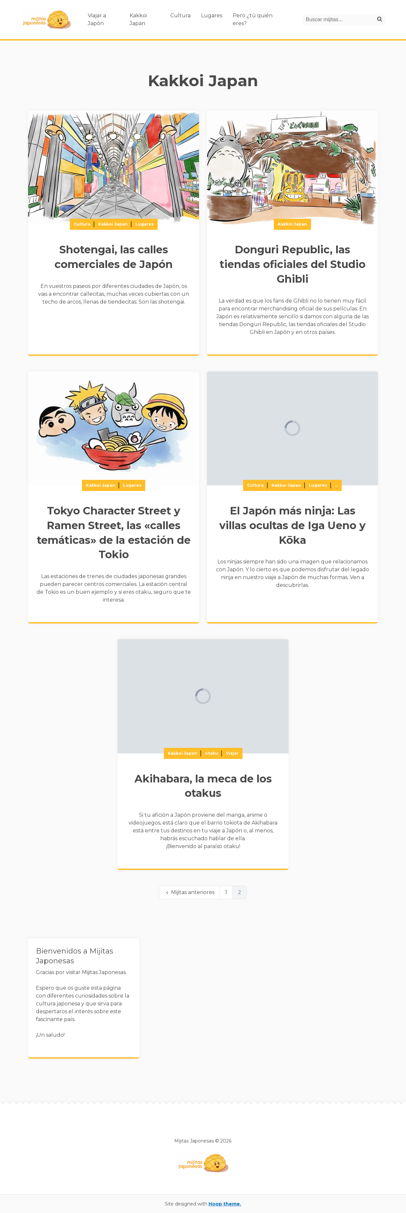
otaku (211, 753)
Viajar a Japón (97, 19)
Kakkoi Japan (138, 19)
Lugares (211, 15)
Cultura (180, 15)
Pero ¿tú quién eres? (253, 19)
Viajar (232, 753)
